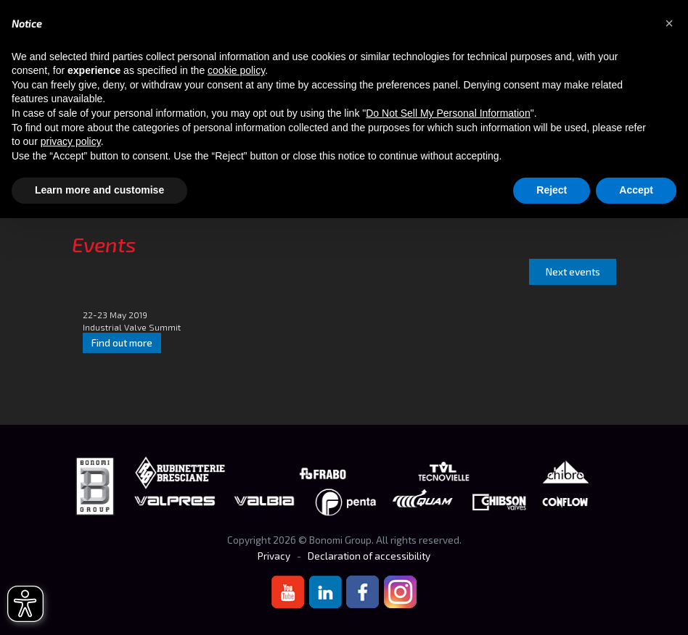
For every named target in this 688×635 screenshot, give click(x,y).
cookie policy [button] (236, 70)
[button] (669, 23)
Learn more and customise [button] (99, 190)
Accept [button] (636, 190)
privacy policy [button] (71, 141)
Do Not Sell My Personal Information (448, 113)
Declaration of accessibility (369, 556)
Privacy (274, 556)
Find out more (121, 343)
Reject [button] (551, 190)
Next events (573, 272)
